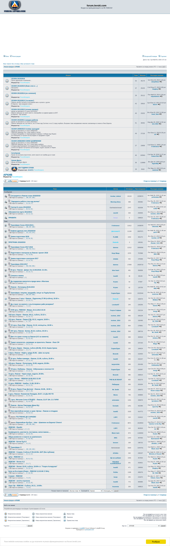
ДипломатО (115, 231)
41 (29, 407)
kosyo (115, 218)
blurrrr (155, 104)
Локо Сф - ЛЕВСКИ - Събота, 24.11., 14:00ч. (25, 486)
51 (31, 413)
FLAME (115, 237)
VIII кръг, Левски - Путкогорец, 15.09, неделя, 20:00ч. (29, 363)
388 (33, 227)
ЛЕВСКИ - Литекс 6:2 (16, 462)
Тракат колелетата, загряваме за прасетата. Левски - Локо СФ (35, 342)
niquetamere (155, 96)
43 (27, 401)
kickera (155, 338)
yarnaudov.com (89, 529)
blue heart (115, 270)
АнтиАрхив (15, 153)
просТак (155, 407)
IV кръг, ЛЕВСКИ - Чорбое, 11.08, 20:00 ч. (24, 383)
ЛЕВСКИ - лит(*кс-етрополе (19, 481)
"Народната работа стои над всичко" (25, 201)
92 (31, 209)
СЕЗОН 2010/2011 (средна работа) (24, 120)
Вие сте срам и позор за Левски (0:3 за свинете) (29, 337)
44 (29, 401)
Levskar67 (115, 304)
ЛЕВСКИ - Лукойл (15, 427)
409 (27, 249)
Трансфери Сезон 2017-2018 (22, 247)
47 (27, 438)
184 (33, 449)
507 (30, 294)
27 (31, 300)
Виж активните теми (27, 64)
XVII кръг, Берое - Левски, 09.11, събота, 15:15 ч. (27, 315)
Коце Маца (115, 253)
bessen (115, 442)
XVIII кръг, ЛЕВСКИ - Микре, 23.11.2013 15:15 (28, 310)
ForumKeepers (25, 82)
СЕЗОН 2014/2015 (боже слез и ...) (24, 86)
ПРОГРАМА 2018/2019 (16, 242)
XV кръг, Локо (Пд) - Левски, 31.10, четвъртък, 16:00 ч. (32, 325)
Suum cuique (155, 390)
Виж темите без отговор (11, 64)
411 (33, 249)
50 (29, 413)
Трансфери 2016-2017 (19, 264)
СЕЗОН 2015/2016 (18, 79)
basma (155, 305)
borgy (155, 311)
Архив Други (16, 160)
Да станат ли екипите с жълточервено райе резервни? (32, 304)
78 (27, 254)
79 (29, 254)
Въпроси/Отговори (149, 56)
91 (29, 209)
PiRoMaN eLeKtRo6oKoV (115, 462)
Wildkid (155, 300)
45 (31, 401)
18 (29, 332)
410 (30, 249)
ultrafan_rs (155, 443)
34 (29, 238)
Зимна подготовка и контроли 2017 (24, 258)
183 (30, 449)
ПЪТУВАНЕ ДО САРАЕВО (26, 417)
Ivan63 (115, 276)
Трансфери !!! (16, 447)
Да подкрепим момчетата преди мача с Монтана (30, 281)
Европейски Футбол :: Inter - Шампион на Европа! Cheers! (39, 422)
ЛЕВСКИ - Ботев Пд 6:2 (17, 442)
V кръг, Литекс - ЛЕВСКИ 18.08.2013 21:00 (24, 379)
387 (30, 227)
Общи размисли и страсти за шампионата (25, 437)
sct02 (155, 208)
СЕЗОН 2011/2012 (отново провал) (24, 109)
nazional (155, 170)
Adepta (155, 375)
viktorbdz (155, 226)
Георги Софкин (115, 310)
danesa (115, 247)
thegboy (155, 89)
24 (29, 395)
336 (27, 197)
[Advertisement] (85, 35)
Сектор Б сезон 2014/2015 (21, 207)
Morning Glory (116, 202)
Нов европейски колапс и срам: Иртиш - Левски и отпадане (34, 411)
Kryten (115, 282)
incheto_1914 (155, 214)
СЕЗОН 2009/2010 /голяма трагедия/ (25, 129)
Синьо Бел (155, 156)
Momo (115, 395)
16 (29, 203)
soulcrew (155, 294)
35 (31, 238)
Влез (6, 56)
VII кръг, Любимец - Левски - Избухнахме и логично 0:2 (32, 369)
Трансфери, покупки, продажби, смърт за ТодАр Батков (33, 293)
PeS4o (115, 472)
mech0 (115, 213)
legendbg (155, 163)
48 (29, 438)
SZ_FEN (155, 321)
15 (27, 203)
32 (29, 338)
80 (31, 254)
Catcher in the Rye (155, 424)
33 (27, 238)
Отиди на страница (150, 181)
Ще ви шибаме (115, 458)
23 (31, 327)
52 (31, 458)
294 (27, 424)
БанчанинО (155, 438)
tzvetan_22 (155, 238)
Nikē (155, 288)
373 (30, 232)
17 (31, 203)
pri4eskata (155, 197)
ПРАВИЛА (12, 218)
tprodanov (155, 401)
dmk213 (30, 170)
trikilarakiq (155, 365)
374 (33, 232)
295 (30, 424)
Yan (155, 282)
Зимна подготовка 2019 (20, 237)
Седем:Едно (115, 293)
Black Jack (115, 433)
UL (155, 429)
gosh (155, 232)
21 (27, 327)
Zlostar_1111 (155, 243)
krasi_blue (155, 114)
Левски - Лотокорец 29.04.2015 (23, 287)
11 (29, 214)
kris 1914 (155, 124)
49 (27, 413)
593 (27, 266)
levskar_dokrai (115, 196)
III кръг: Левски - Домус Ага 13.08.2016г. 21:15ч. (29, 270)
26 (29, 300)
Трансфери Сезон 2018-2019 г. (22, 225)
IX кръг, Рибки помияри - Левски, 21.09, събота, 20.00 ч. (32, 359)
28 (27, 434)
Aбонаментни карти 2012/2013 (20, 212)
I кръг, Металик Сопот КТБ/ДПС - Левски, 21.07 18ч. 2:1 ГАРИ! (35, 400)
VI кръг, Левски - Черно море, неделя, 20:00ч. (26, 374)
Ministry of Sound (155, 454)
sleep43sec (155, 82)
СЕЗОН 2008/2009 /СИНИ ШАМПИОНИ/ (26, 141)
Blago (155, 344)
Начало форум (9, 67)
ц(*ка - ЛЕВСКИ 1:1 (15, 457)
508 (33, 294)
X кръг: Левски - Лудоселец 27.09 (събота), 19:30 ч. (39, 298)
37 (27, 473)
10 (27, 214)
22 (29, 327)
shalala (115, 259)
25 (27, 300)
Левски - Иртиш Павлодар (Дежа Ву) (25, 405)
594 (30, 266)
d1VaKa (115, 453)
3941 (155, 254)
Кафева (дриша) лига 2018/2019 (23, 231)
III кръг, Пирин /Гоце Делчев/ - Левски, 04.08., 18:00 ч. (31, 389)
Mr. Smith (155, 332)
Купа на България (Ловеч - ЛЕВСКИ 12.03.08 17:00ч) (28, 471)
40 (27, 407)
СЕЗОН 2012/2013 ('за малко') (22, 101)
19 (31, 332)
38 (29, 473)
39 (31, 473)
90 (27, 209)
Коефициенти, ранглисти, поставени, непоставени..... (29, 432)
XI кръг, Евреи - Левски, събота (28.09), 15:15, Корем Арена (34, 348)
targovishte (116, 364)
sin (155, 134)
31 (27, 338)
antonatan (155, 354)
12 (31, 214)
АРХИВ (17, 67)
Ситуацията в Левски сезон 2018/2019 (25, 196)
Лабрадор (115, 384)
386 (27, 227)
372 (27, 232)
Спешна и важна (17, 276)
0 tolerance (155, 146)
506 (27, 294)
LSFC (116, 417)
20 (27, 365)
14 (29, 260)
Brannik (115, 354)
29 (29, 434)
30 (31, 434)
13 (27, 260)
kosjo (116, 477)
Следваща (163, 181)
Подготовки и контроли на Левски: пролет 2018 (29, 253)
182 (27, 449)
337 (30, 197)
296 (33, 424)
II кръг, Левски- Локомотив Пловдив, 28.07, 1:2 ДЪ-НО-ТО (31, 394)
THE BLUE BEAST (115, 379)
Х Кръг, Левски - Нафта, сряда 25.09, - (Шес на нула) (28, 353)
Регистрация (15, 56)
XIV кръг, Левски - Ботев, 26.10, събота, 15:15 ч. (29, 331)
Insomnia (115, 486)
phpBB (82, 528)
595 (33, 266)
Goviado (115, 406)
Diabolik (115, 242)
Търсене (162, 56)
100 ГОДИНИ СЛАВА (26, 168)
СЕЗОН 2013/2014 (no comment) (23, 93)
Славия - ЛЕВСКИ (15, 476)
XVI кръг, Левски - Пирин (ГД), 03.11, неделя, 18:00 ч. (29, 319)
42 (31, 407)
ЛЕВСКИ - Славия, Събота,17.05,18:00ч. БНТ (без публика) (31, 452)
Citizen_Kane (155, 478)
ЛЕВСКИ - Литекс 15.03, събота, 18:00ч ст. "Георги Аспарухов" (32, 466)
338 (33, 197)
